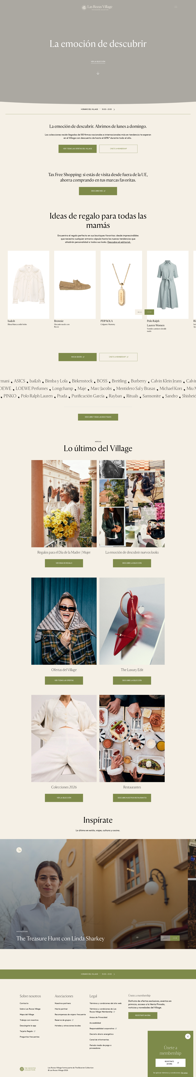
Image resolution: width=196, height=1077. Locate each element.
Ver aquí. (184, 1073)
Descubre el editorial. (119, 242)
